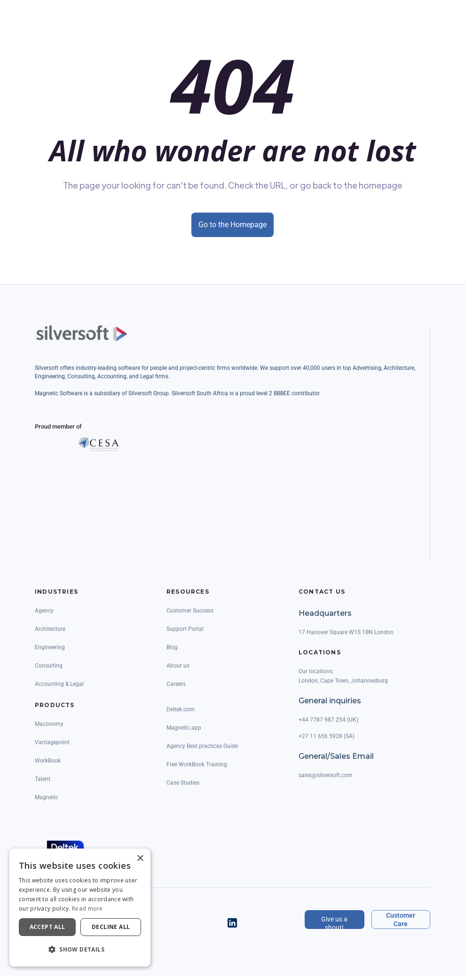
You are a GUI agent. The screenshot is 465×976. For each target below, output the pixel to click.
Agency (44, 617)
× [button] (139, 858)
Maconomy (49, 731)
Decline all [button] (111, 927)
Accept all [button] (47, 927)
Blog (172, 654)
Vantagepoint (52, 749)
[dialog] (79, 908)
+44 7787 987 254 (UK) (328, 726)
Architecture (50, 636)
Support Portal (185, 636)
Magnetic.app (183, 734)
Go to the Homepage (232, 224)
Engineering (50, 654)
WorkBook (48, 767)
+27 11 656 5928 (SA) (327, 743)
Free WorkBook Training (196, 771)
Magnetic (46, 804)
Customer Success (189, 617)
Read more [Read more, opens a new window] (87, 909)
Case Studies (182, 789)
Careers (176, 691)
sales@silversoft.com (326, 782)
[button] (80, 949)
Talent (42, 786)
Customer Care (400, 920)
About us (177, 672)
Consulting (49, 672)
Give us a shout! (334, 922)
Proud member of (58, 433)
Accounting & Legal (59, 691)
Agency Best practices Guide (202, 753)
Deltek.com (180, 716)
